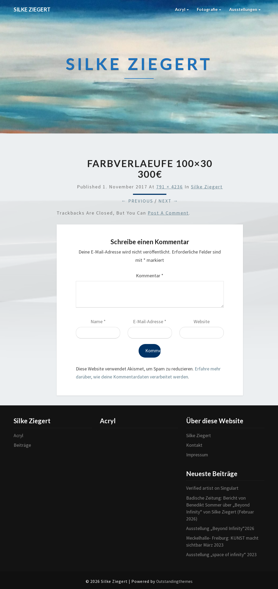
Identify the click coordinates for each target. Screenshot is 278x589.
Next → (168, 201)
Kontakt (194, 445)
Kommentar (149, 276)
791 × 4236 (169, 187)
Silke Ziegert (207, 187)
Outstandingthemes (174, 580)
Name (98, 322)
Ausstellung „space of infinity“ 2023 (221, 553)
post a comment (169, 213)
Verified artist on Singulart (212, 488)
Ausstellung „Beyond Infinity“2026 (220, 527)
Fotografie (209, 9)
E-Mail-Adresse (149, 322)
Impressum (197, 455)
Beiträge (22, 445)
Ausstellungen (245, 9)
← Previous (137, 201)
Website (202, 322)
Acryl (182, 9)
